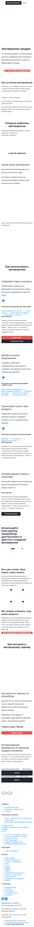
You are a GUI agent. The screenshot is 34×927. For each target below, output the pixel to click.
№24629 (15, 909)
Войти (25, 3)
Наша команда (10, 887)
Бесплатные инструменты (15, 873)
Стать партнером (11, 851)
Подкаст (8, 869)
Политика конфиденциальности (17, 922)
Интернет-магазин (21, 395)
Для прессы (9, 891)
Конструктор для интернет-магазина (18, 822)
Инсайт (8, 880)
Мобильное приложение (14, 809)
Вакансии (8, 895)
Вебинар (6, 439)
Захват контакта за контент (13, 311)
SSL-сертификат (11, 840)
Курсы (7, 871)
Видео (7, 867)
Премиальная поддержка (14, 878)
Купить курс (16, 733)
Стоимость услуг (11, 838)
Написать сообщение (13, 862)
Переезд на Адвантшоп (14, 842)
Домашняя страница (15, 315)
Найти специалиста (12, 860)
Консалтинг (18, 439)
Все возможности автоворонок (17, 633)
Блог (7, 863)
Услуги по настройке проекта (16, 835)
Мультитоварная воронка (13, 391)
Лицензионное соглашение (15, 921)
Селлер (8, 811)
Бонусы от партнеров (13, 875)
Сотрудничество (11, 893)
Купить (17, 773)
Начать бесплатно (13, 3)
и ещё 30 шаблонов (17, 153)
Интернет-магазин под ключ (15, 844)
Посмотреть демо (17, 341)
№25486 (15, 914)
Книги (7, 865)
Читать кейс (17, 337)
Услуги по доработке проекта (16, 836)
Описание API (10, 877)
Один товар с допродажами (13, 389)
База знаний (9, 858)
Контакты (8, 889)
